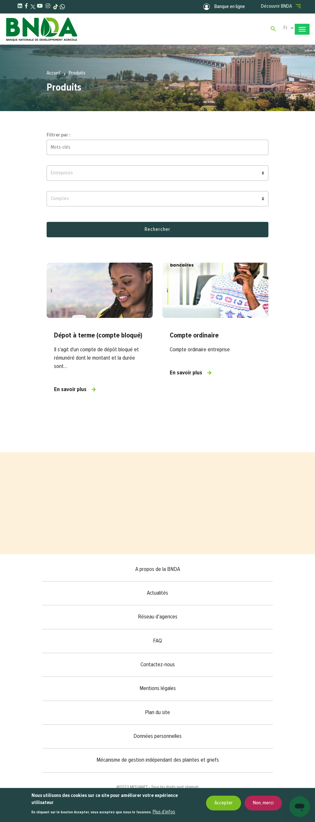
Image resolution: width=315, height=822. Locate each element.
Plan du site (157, 712)
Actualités (157, 593)
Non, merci (263, 803)
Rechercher (157, 229)
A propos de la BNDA (157, 569)
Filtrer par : (58, 135)
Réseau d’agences (157, 617)
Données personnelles (157, 736)
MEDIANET (139, 787)
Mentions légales (158, 688)
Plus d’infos (164, 812)
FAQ (157, 641)
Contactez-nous (157, 665)
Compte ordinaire (194, 335)
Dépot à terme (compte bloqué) (98, 335)
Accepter (223, 803)
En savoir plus (70, 389)
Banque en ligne (224, 7)
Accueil (53, 72)
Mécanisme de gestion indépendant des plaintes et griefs (157, 760)
